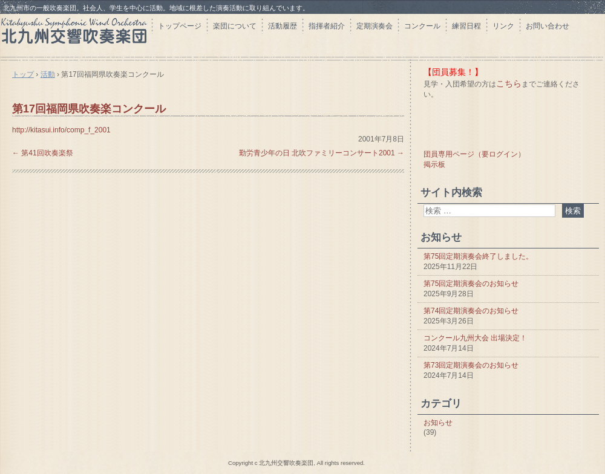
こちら (509, 83)
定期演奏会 (374, 26)
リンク (503, 26)
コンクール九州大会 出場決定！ (475, 338)
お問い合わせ (547, 26)
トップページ (179, 26)
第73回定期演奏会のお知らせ (471, 365)
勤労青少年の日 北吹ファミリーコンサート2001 (321, 153)
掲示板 (434, 164)
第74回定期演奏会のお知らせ (471, 311)
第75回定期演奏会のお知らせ (471, 283)
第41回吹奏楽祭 (42, 153)
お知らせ (438, 422)
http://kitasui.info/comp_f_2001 (61, 130)
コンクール (422, 26)
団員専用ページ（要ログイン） (474, 154)
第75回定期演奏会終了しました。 (478, 256)
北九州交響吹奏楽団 (75, 34)
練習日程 (466, 26)
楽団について (235, 26)
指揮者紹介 (327, 26)
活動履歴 (282, 26)
